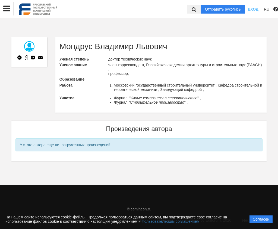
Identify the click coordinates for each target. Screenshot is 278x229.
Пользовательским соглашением (171, 221)
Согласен (261, 219)
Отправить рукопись (223, 9)
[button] (7, 8)
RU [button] (266, 9)
